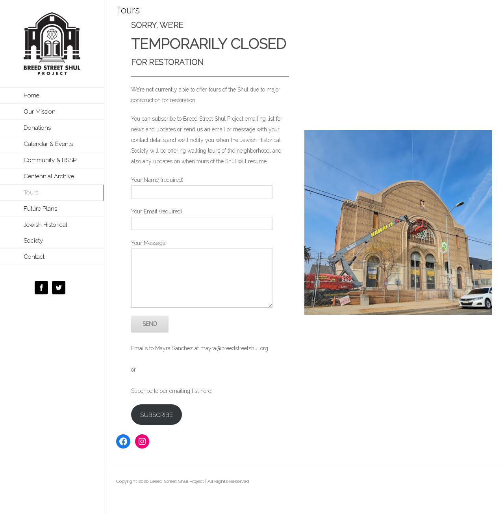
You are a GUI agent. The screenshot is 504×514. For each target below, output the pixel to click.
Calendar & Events (48, 144)
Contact (34, 256)
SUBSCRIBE (156, 415)
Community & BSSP (50, 160)
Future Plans (40, 208)
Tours (31, 192)
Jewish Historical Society (45, 232)
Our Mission (40, 111)
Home (31, 95)
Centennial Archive (49, 176)
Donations (37, 127)
